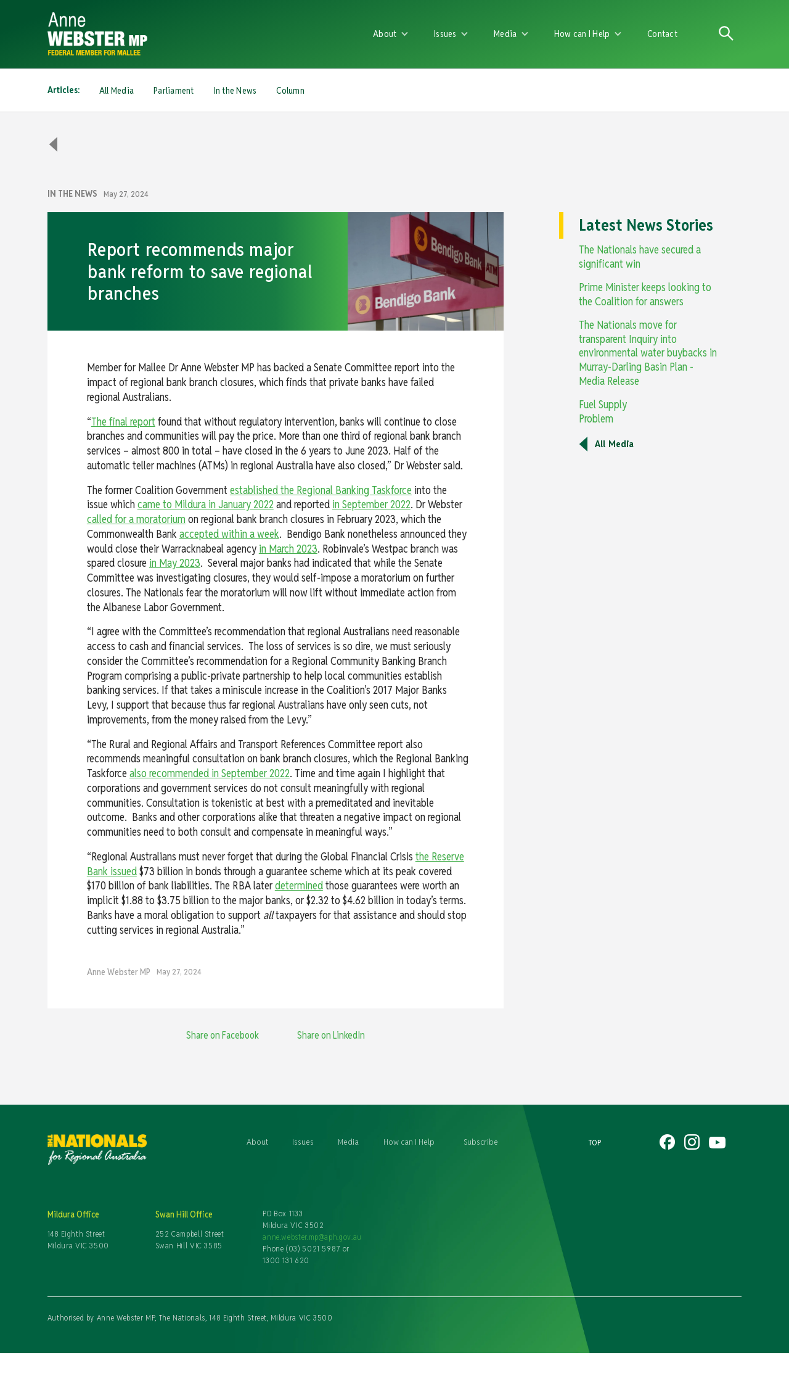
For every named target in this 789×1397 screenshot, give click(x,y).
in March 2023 (288, 549)
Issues (303, 1141)
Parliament (173, 90)
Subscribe (481, 1141)
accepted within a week (229, 534)
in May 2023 (174, 563)
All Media (116, 90)
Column (290, 90)
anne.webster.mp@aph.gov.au (312, 1237)
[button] (391, 34)
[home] (190, 34)
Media (348, 1141)
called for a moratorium (136, 519)
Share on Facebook (222, 1035)
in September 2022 (371, 504)
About (257, 1141)
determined (299, 885)
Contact (662, 33)
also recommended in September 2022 (209, 773)
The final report (123, 421)
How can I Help (409, 1141)
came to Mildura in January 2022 (205, 504)
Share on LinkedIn (331, 1035)
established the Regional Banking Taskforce (321, 490)
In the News (235, 90)
